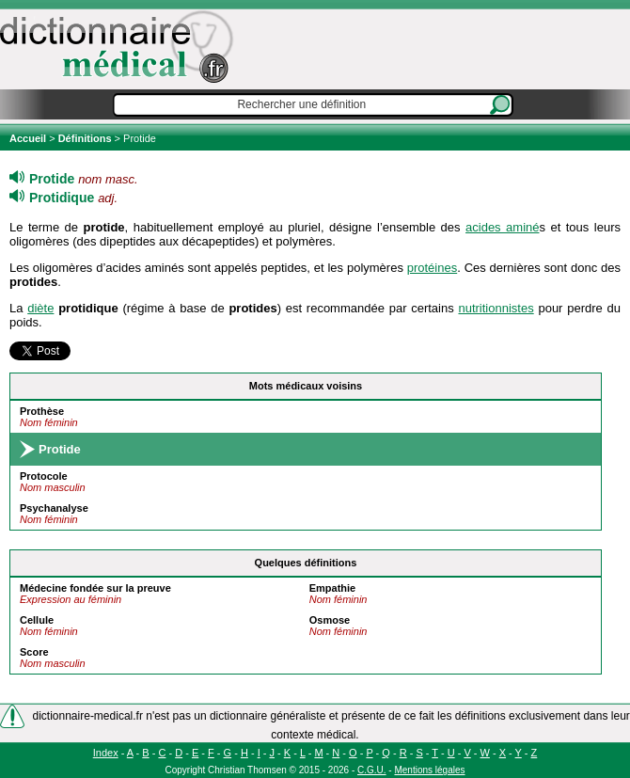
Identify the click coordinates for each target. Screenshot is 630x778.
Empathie (332, 588)
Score (34, 652)
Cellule (37, 620)
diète (40, 308)
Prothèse (42, 411)
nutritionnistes (495, 308)
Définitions (85, 138)
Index (105, 752)
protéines (432, 268)
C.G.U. (371, 770)
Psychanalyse (54, 508)
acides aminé (502, 227)
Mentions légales (429, 770)
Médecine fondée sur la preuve (95, 588)
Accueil (29, 138)
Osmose (329, 620)
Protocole (44, 476)
